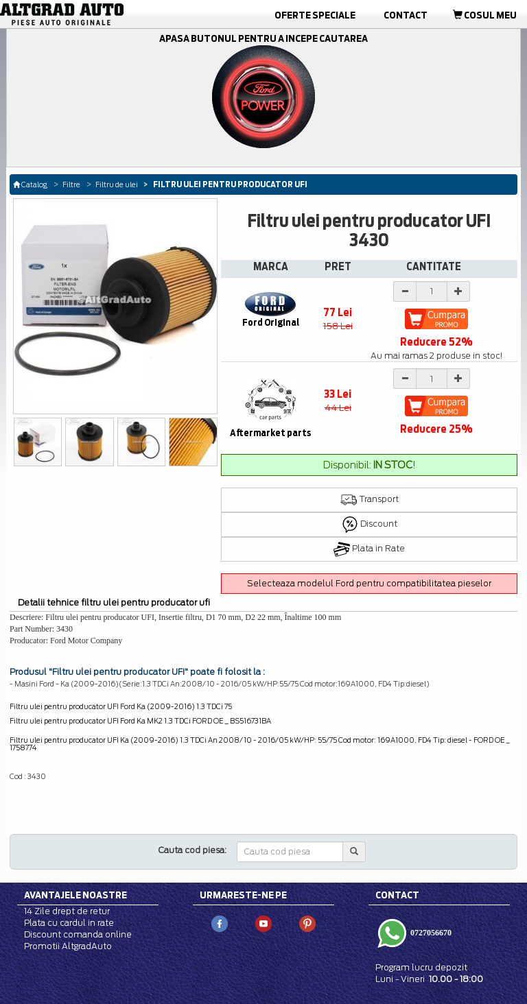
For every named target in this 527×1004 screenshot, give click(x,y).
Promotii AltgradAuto (68, 946)
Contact (406, 15)
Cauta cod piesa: (192, 850)
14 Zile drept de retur (67, 911)
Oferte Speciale (314, 15)
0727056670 (430, 932)
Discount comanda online (78, 934)
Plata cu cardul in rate (69, 923)
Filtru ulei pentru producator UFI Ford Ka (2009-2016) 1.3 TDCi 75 (121, 706)
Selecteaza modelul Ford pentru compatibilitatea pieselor (369, 583)
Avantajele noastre (75, 894)
